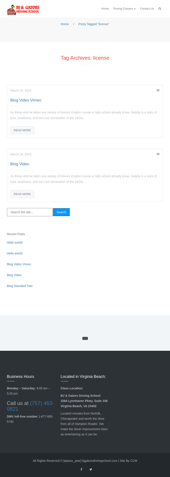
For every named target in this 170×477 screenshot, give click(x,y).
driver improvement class (91, 429)
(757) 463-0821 (30, 406)
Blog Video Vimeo (25, 100)
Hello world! (15, 242)
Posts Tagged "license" (93, 24)
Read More (22, 130)
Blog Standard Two (20, 286)
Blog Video (19, 164)
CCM (133, 460)
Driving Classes (123, 8)
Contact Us (147, 8)
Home (105, 8)
